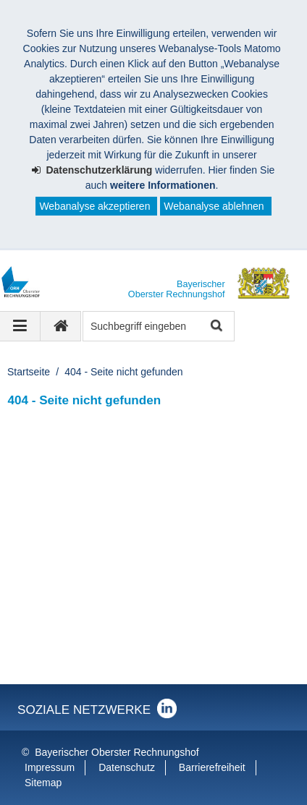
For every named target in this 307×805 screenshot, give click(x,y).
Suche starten (215, 326)
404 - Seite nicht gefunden (123, 372)
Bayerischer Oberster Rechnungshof (116, 752)
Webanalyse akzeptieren (94, 206)
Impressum (50, 767)
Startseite (28, 372)
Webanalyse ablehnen (214, 206)
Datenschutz (126, 767)
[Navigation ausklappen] (20, 326)
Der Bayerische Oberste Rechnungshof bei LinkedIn (167, 708)
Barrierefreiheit (212, 767)
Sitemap (43, 782)
